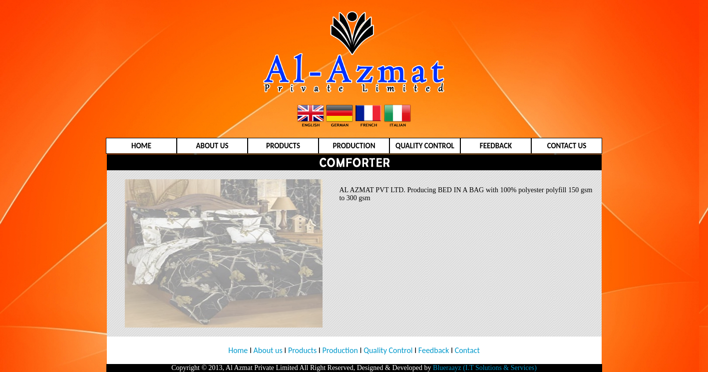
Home (238, 350)
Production (340, 350)
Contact (467, 350)
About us (268, 350)
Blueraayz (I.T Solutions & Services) (485, 368)
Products (302, 350)
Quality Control (387, 350)
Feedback (432, 350)
